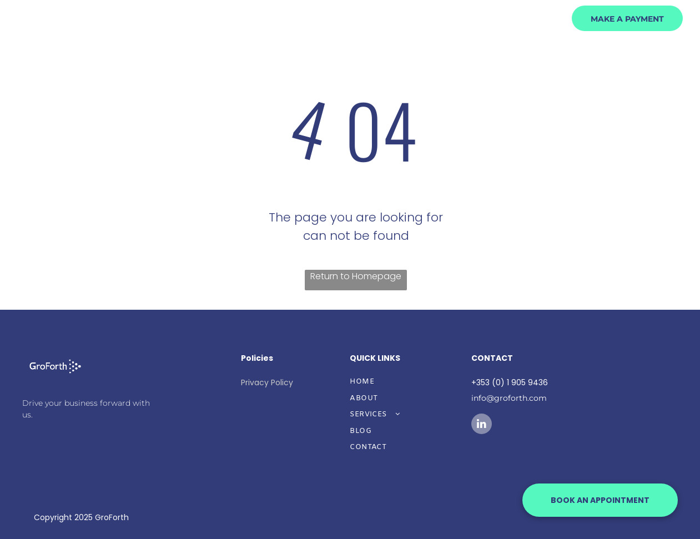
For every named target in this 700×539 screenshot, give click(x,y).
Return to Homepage (355, 276)
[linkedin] (481, 425)
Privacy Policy (267, 382)
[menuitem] (418, 55)
